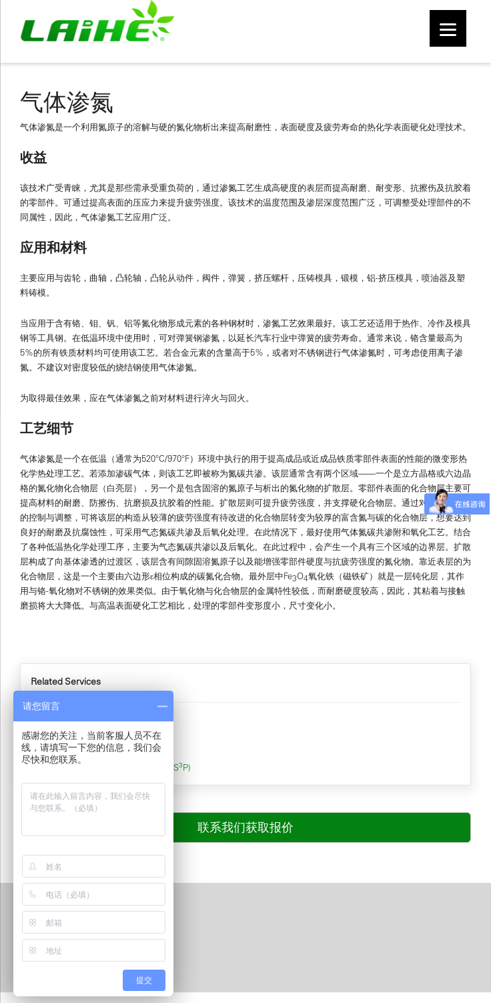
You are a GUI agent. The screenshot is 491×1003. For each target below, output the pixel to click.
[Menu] (448, 28)
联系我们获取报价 (245, 827)
